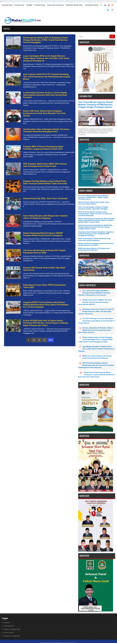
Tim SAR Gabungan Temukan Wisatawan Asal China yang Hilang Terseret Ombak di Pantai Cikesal (96, 321)
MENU (7, 29)
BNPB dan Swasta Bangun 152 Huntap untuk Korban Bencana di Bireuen (94, 249)
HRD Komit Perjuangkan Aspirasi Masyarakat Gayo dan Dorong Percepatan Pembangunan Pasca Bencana (96, 365)
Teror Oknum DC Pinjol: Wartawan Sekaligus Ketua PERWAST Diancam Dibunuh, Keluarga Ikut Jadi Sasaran (94, 293)
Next (50, 340)
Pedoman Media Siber (74, 5)
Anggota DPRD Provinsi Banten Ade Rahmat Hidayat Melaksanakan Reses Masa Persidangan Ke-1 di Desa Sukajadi (45, 304)
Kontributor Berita (91, 5)
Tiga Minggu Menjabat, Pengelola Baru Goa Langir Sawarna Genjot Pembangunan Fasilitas (96, 349)
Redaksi (29, 5)
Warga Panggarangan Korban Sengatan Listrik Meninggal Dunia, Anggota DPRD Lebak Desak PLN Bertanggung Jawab (95, 339)
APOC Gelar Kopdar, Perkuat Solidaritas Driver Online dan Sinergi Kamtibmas (94, 239)
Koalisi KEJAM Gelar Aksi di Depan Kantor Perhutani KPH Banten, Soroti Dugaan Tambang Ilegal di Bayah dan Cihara (45, 323)
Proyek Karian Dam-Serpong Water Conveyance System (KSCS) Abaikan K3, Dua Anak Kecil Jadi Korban (96, 374)
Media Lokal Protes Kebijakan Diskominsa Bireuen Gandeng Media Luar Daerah (96, 244)
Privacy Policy (39, 5)
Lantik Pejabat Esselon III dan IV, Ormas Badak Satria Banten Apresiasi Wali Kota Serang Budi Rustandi (45, 95)
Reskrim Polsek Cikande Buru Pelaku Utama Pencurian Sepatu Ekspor (93, 203)
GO (112, 36)
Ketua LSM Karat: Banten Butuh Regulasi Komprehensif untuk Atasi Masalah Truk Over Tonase (44, 113)
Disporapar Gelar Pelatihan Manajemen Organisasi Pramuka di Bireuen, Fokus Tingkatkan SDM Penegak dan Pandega (96, 233)
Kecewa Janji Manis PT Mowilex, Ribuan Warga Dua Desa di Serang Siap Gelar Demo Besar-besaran (95, 330)
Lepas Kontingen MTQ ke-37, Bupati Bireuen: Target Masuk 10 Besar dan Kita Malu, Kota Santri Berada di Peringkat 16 (46, 58)
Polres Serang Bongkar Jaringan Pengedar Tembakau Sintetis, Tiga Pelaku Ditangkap (93, 208)
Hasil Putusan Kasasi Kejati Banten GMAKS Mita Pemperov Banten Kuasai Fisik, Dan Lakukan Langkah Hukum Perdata (95, 227)
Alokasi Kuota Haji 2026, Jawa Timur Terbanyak (45, 198)
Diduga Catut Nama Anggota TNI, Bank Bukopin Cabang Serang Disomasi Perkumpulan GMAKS (95, 302)
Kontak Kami (19, 5)
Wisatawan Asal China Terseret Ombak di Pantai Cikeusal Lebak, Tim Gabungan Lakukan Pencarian (96, 311)
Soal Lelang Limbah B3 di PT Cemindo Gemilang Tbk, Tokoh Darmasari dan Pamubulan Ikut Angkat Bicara (46, 76)
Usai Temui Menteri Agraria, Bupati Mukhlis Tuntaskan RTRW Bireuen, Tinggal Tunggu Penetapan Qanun (95, 104)
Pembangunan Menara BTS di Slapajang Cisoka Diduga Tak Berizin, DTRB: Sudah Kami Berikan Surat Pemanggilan (45, 40)
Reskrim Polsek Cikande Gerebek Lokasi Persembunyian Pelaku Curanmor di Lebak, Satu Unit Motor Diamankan (95, 213)
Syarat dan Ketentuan (55, 5)
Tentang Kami (7, 5)
